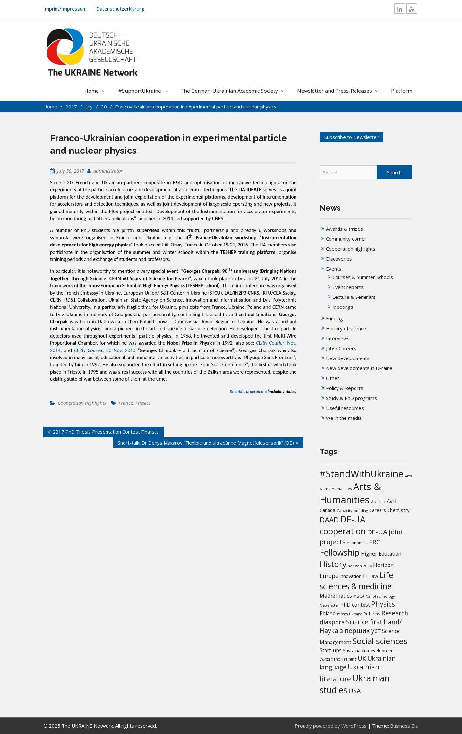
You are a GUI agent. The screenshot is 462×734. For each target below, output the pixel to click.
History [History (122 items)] (333, 563)
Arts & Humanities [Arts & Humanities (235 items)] (350, 493)
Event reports (348, 287)
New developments (348, 358)
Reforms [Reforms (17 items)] (372, 614)
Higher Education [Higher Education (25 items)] (381, 553)
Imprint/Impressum (65, 8)
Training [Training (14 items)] (349, 659)
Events (333, 268)
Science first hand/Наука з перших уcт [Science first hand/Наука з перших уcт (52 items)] (361, 626)
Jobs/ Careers (341, 348)
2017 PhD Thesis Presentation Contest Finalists (106, 431)
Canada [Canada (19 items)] (327, 510)
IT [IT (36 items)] (365, 576)
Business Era (404, 725)
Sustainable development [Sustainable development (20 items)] (369, 650)
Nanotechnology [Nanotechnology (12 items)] (380, 596)
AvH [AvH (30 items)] (392, 501)
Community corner (346, 239)
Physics (142, 403)
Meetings (342, 307)
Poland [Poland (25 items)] (328, 613)
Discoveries (339, 258)
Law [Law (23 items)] (373, 576)
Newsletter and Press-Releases (334, 90)
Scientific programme (248, 391)
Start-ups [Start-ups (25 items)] (331, 650)
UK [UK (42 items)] (362, 658)
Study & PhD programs (351, 398)
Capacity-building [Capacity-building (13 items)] (352, 510)
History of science (346, 328)
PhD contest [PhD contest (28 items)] (355, 604)
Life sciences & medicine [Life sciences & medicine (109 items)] (356, 580)
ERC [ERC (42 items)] (374, 542)
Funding (334, 318)
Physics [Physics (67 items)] (383, 604)
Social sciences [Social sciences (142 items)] (380, 641)
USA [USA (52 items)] (354, 691)
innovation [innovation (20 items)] (351, 576)
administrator (108, 171)
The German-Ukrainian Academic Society (229, 90)
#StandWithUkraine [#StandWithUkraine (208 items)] (362, 473)
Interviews (338, 338)
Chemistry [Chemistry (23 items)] (398, 510)
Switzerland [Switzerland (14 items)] (330, 659)
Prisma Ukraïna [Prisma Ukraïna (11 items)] (349, 614)
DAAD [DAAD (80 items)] (329, 520)
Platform (401, 90)
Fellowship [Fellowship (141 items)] (340, 552)
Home (91, 90)
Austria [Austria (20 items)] (378, 501)
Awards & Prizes (344, 229)
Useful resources (345, 408)
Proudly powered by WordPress (331, 725)
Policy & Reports (344, 388)
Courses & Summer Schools (362, 277)
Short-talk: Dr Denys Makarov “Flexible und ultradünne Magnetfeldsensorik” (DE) (206, 442)
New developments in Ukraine (359, 368)
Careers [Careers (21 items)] (377, 510)
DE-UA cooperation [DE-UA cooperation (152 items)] (343, 525)
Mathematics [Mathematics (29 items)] (336, 595)
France (126, 403)
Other (332, 378)
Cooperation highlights (82, 403)
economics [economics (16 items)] (357, 543)
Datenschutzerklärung (120, 8)
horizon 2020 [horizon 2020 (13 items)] (360, 565)
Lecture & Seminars (354, 297)
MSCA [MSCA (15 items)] (358, 596)
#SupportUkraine (139, 90)
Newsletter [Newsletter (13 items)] (329, 605)
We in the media (344, 418)
